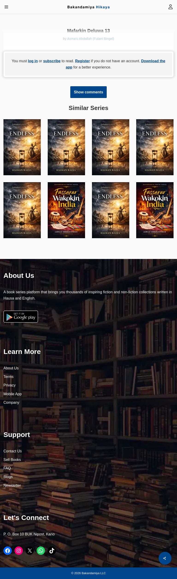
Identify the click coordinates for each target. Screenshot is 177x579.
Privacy (9, 385)
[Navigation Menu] (6, 7)
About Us (11, 368)
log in (33, 61)
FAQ (7, 468)
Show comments (88, 92)
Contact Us (12, 451)
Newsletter (12, 485)
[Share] (165, 558)
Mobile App (12, 394)
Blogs (8, 477)
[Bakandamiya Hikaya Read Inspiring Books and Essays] (88, 7)
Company (11, 402)
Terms (8, 377)
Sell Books (12, 460)
